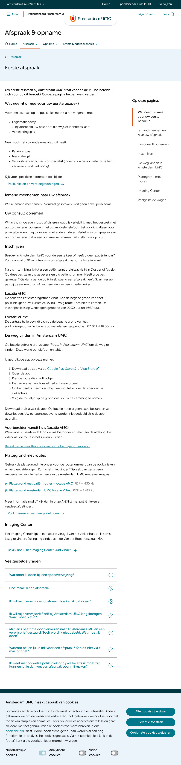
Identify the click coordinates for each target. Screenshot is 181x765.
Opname (48, 44)
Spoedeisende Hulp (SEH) (135, 4)
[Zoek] (169, 14)
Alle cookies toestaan (150, 711)
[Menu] (12, 14)
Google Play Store (60, 369)
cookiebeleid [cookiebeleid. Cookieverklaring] (15, 731)
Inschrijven (145, 154)
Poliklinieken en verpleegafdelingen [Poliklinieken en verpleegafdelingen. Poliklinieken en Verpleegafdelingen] (33, 184)
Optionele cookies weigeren (150, 732)
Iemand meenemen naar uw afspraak (152, 133)
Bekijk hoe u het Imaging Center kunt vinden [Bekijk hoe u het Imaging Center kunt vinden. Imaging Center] (40, 550)
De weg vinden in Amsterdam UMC (150, 165)
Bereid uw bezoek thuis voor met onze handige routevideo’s (47, 446)
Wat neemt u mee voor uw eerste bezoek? (150, 117)
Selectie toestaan (150, 722)
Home (106, 4)
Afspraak (28, 44)
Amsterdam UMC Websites (24, 4)
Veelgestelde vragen (152, 200)
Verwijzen (165, 4)
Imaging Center (149, 191)
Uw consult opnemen (153, 144)
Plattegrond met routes (149, 179)
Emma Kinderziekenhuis (78, 44)
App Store (88, 369)
